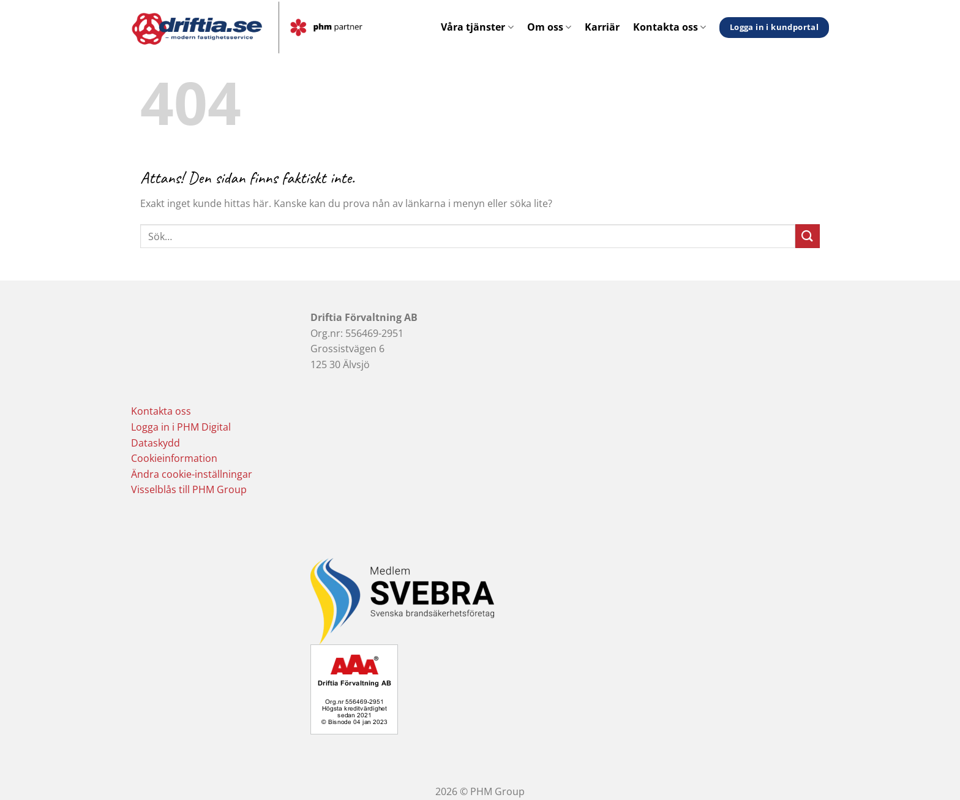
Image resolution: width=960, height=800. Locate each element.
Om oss (549, 27)
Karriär (602, 27)
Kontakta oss (669, 27)
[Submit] (807, 236)
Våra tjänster (477, 27)
